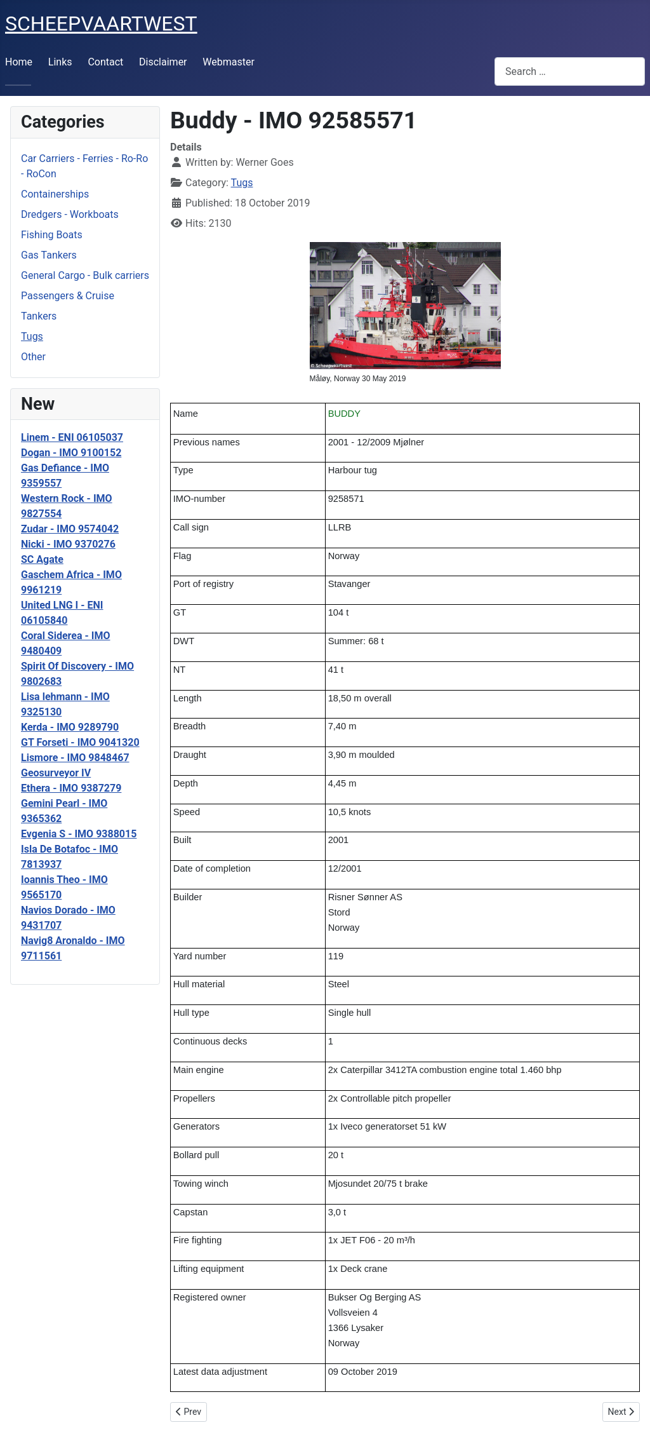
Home (18, 62)
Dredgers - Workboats (70, 214)
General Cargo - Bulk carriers (85, 275)
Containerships (55, 194)
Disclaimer (163, 62)
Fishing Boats (52, 235)
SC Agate (42, 559)
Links (60, 62)
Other (33, 357)
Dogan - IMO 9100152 (71, 453)
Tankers (38, 316)
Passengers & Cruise (67, 296)
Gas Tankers (49, 255)
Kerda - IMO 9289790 (70, 727)
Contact (105, 62)
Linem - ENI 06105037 (72, 437)
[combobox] (569, 71)
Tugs (32, 336)
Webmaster (228, 62)
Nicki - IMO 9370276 (68, 544)
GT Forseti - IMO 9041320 (80, 742)
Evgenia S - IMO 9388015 (78, 834)
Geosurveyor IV (56, 773)
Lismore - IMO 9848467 (75, 758)
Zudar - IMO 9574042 (70, 529)
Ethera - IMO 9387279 (71, 788)
